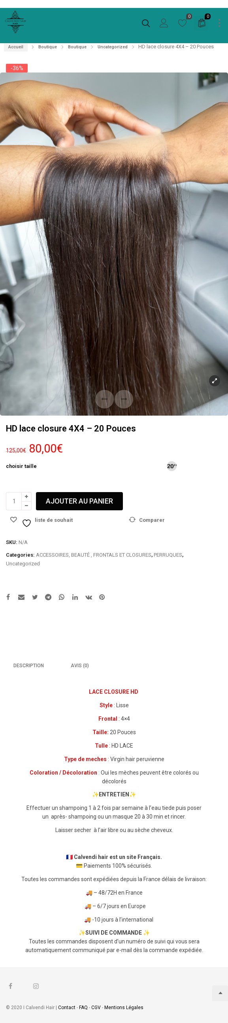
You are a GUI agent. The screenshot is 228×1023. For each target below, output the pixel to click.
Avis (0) (80, 665)
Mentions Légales (123, 1007)
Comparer (152, 520)
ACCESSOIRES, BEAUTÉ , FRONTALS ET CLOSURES (93, 555)
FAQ (83, 1007)
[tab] (28, 666)
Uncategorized (113, 47)
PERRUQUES (168, 555)
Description (28, 665)
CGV (96, 1007)
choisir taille (21, 466)
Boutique (47, 47)
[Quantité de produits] (14, 501)
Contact (67, 1007)
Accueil (15, 47)
